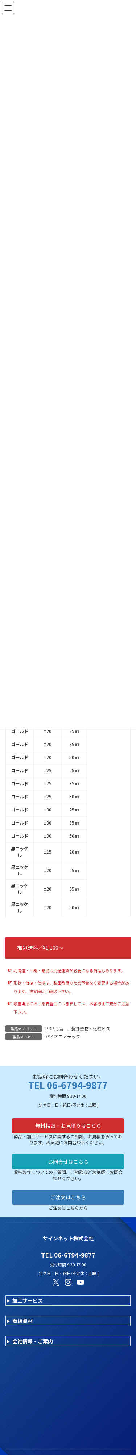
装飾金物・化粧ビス (90, 1028)
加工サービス (27, 1300)
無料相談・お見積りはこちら (68, 1125)
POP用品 (54, 1028)
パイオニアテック (62, 1036)
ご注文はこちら (68, 1197)
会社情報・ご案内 (32, 1341)
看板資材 (22, 1320)
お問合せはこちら (68, 1161)
